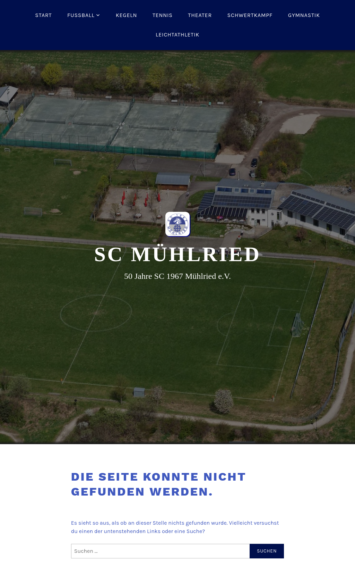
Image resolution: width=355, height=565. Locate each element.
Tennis (163, 15)
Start (43, 15)
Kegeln (126, 15)
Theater (200, 15)
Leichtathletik (177, 34)
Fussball (81, 15)
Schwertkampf (250, 15)
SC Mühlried (177, 254)
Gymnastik (304, 15)
